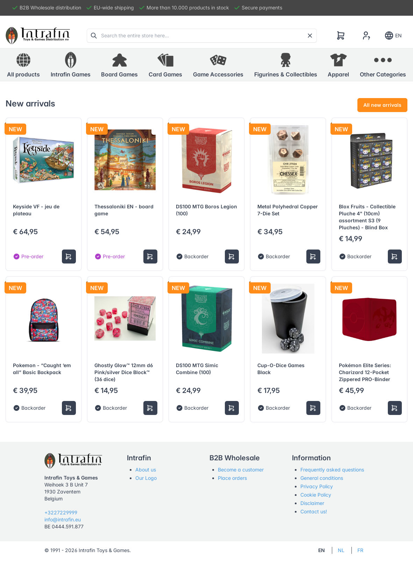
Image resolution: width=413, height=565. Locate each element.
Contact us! (313, 511)
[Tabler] (38, 35)
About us (145, 470)
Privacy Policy (316, 486)
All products (23, 64)
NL (341, 550)
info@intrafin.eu (62, 519)
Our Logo (146, 478)
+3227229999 (60, 512)
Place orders (232, 478)
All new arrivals (382, 105)
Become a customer (241, 470)
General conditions (321, 478)
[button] (71, 65)
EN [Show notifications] (393, 35)
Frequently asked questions (332, 470)
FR (360, 550)
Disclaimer (312, 503)
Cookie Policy (315, 495)
